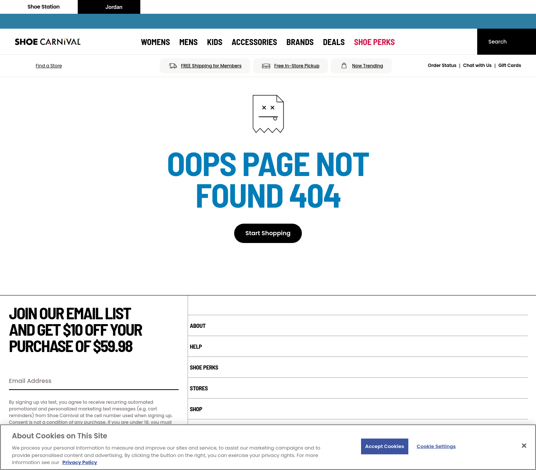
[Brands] (300, 42)
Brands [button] (299, 42)
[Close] (524, 446)
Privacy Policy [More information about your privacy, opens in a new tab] (80, 462)
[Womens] (155, 42)
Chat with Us (477, 65)
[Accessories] (254, 42)
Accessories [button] (254, 42)
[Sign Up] (170, 381)
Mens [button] (188, 42)
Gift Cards (509, 65)
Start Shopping (267, 233)
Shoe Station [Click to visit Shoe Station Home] (39, 7)
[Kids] (214, 42)
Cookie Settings (436, 446)
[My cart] (464, 41)
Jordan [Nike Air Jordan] (109, 7)
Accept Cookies (384, 446)
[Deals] (334, 42)
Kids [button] (214, 42)
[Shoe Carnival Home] (47, 41)
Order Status (442, 65)
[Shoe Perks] (374, 42)
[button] (38, 66)
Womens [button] (155, 42)
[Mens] (189, 42)
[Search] (506, 42)
